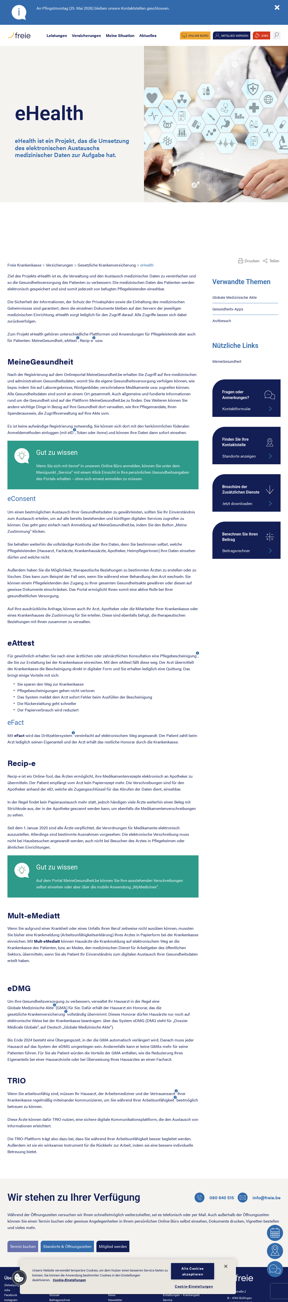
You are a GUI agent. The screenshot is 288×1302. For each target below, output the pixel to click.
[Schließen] (225, 1266)
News (111, 1294)
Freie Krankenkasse (24, 265)
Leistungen (57, 35)
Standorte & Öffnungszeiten (67, 1246)
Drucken (252, 261)
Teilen (274, 261)
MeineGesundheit (226, 361)
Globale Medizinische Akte (234, 297)
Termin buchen (23, 1246)
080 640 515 (214, 1197)
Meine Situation (120, 35)
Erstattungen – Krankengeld (181, 1294)
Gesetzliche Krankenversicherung (107, 265)
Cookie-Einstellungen (69, 1280)
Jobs (7, 1289)
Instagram (10, 1299)
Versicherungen (86, 35)
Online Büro (198, 35)
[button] (19, 1278)
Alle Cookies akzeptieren (192, 1271)
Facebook (10, 1294)
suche (276, 35)
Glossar (54, 1294)
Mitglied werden (234, 35)
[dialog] (128, 1276)
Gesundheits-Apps (227, 308)
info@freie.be (259, 1197)
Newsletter (115, 1299)
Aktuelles (147, 35)
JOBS (264, 35)
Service (167, 1299)
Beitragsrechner (59, 1299)
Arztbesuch (221, 320)
